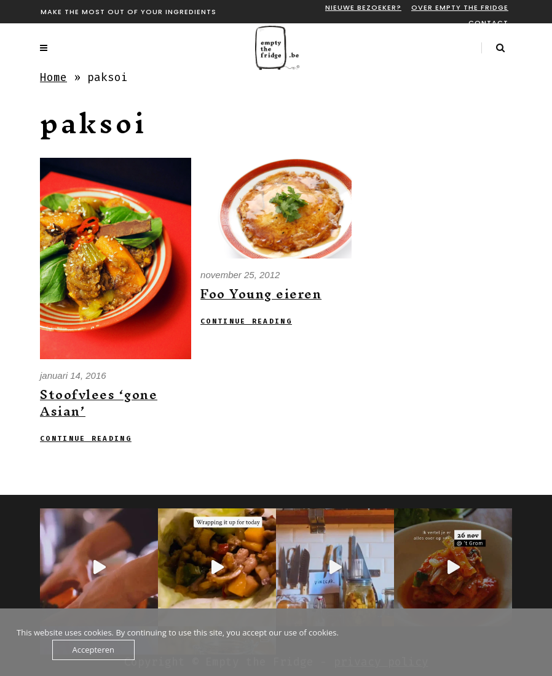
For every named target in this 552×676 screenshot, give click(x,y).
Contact (488, 23)
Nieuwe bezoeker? (363, 7)
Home (53, 77)
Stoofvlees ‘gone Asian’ (98, 402)
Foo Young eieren (260, 293)
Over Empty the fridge (459, 7)
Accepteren (93, 649)
